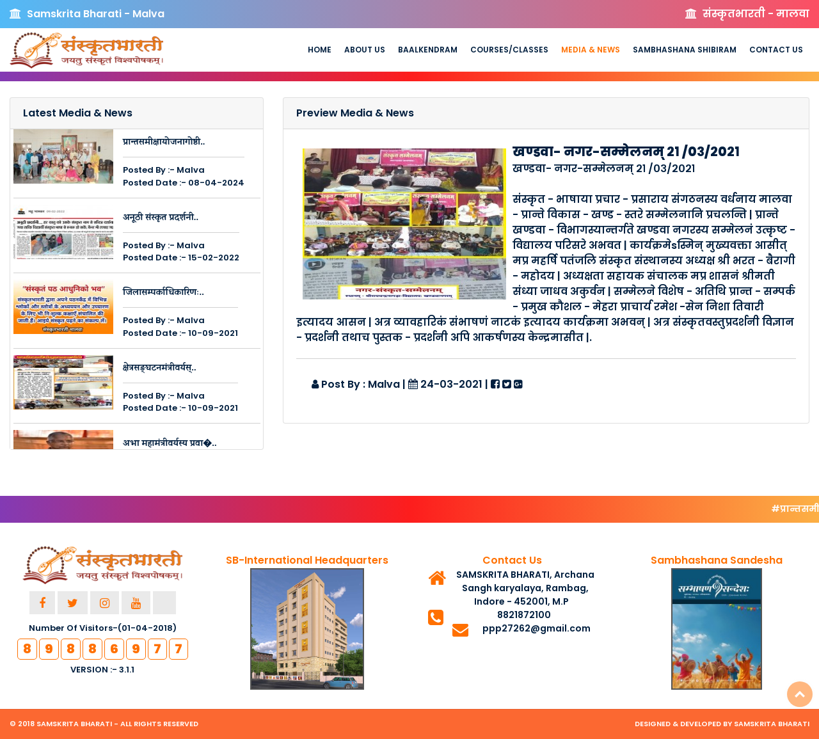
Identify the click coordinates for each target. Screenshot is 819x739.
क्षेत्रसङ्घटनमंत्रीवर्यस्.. (159, 369)
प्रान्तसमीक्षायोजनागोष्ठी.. (164, 143)
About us (364, 49)
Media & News (590, 49)
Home (319, 49)
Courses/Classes (509, 49)
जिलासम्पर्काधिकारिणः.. (163, 293)
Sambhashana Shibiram (684, 49)
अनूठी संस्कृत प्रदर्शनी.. (160, 218)
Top (800, 694)
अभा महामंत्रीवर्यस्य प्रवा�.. (170, 444)
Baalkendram (427, 49)
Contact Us (776, 49)
